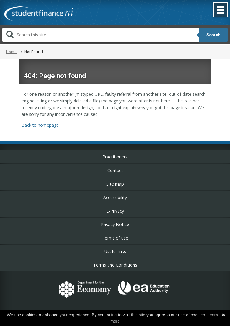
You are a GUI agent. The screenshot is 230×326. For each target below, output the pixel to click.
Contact (115, 170)
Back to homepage (40, 125)
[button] (220, 10)
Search (213, 34)
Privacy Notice (115, 224)
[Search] (100, 35)
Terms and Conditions (115, 265)
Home (11, 51)
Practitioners (115, 157)
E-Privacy (115, 211)
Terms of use (115, 238)
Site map (115, 184)
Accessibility (115, 197)
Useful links (115, 251)
